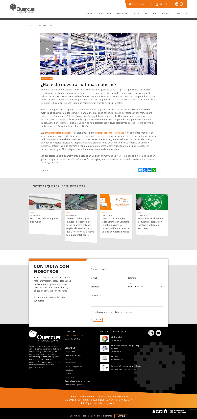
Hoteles (68, 359)
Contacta (181, 13)
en (152, 4)
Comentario (96, 297)
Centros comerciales (73, 355)
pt (166, 4)
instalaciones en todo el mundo (109, 132)
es (157, 4)
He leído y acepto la (113, 314)
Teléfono (132, 279)
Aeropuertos (70, 352)
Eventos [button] (150, 13)
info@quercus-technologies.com (98, 403)
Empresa (45, 170)
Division (74, 335)
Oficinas (68, 373)
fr (161, 4)
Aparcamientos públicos (74, 384)
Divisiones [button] (104, 13)
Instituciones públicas (73, 366)
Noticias (38, 25)
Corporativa (47, 25)
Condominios (70, 377)
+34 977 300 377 (123, 399)
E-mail (94, 279)
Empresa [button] (122, 13)
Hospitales (69, 370)
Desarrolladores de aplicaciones (78, 381)
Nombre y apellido (99, 271)
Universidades (70, 362)
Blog (136, 13)
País (129, 285)
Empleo (166, 13)
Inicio (88, 13)
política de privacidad (122, 314)
